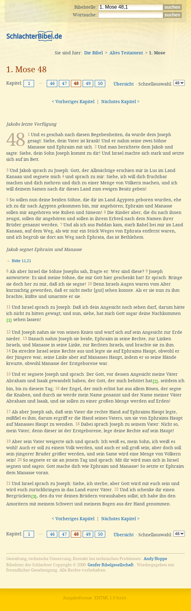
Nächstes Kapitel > (120, 101)
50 (100, 83)
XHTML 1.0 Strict (110, 598)
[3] (34, 496)
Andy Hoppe (155, 558)
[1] (9, 320)
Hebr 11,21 (21, 261)
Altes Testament (126, 52)
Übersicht (124, 84)
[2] (155, 381)
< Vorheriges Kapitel (73, 101)
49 (88, 83)
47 (64, 83)
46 (52, 83)
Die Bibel (93, 52)
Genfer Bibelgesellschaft (111, 565)
